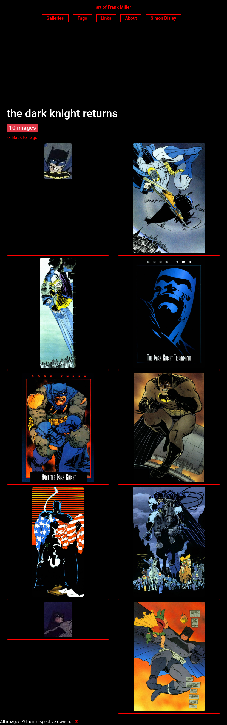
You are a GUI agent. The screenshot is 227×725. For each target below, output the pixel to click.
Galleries (55, 18)
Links (106, 18)
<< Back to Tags (22, 137)
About (131, 18)
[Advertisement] (113, 65)
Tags (82, 18)
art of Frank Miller (113, 7)
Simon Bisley (163, 18)
